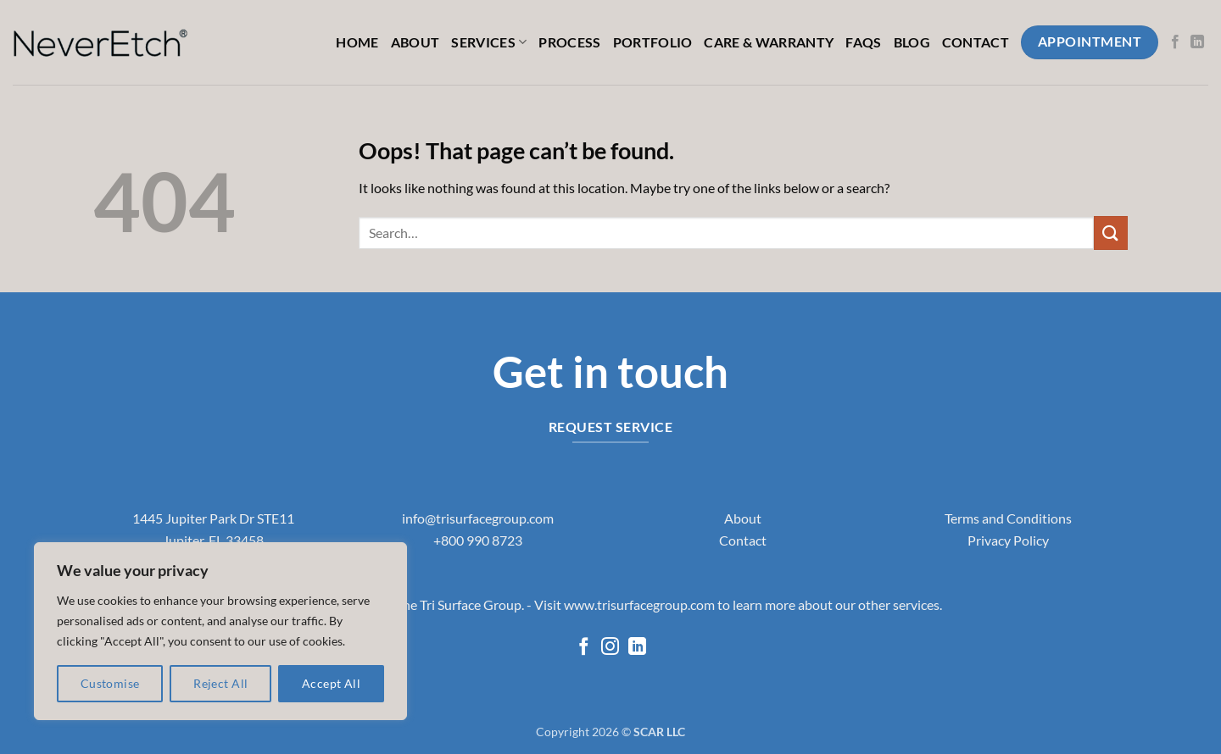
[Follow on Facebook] (1175, 42)
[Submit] (1111, 232)
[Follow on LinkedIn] (1197, 42)
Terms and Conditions (1008, 518)
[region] (220, 631)
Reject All (220, 683)
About (415, 42)
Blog (912, 42)
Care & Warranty (769, 42)
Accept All (331, 683)
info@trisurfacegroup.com (478, 518)
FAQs (863, 42)
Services (489, 42)
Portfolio (653, 42)
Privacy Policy (1008, 540)
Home (357, 42)
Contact (975, 42)
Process (569, 42)
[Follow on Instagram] (610, 647)
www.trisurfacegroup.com (639, 604)
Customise (110, 683)
